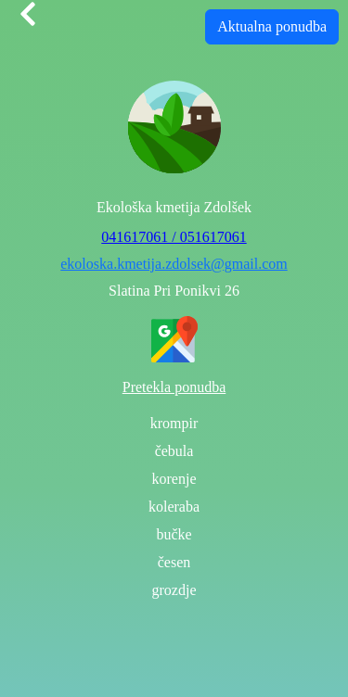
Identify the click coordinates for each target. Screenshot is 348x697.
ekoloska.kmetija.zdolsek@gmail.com (173, 264)
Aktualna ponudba (272, 26)
